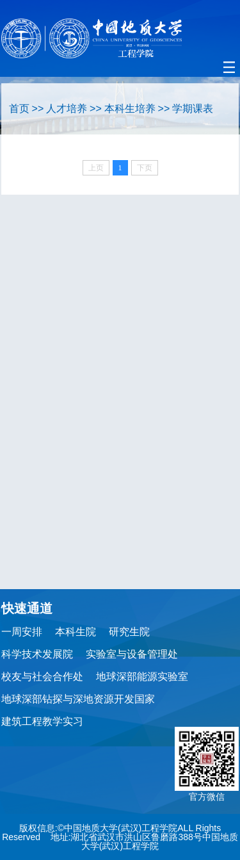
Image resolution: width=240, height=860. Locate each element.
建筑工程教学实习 (42, 721)
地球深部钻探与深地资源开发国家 (78, 699)
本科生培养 (130, 108)
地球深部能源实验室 (142, 676)
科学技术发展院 (37, 654)
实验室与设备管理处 (132, 654)
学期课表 (192, 108)
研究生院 (129, 631)
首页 (19, 108)
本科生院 (75, 631)
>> (38, 108)
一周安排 (21, 631)
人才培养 (66, 108)
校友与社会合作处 (42, 676)
